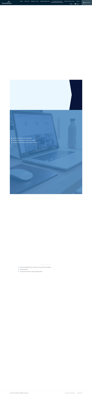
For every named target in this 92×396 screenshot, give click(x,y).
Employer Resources (45, 1)
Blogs (71, 3)
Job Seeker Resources (57, 1)
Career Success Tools (69, 1)
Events (77, 1)
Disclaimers (79, 393)
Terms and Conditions (70, 393)
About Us (27, 1)
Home (21, 1)
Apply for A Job (34, 1)
